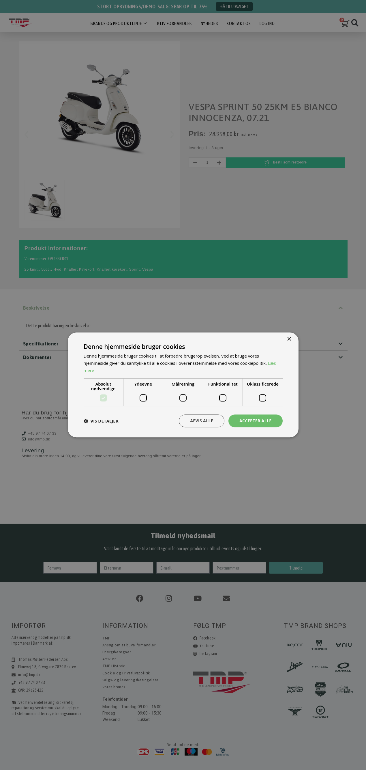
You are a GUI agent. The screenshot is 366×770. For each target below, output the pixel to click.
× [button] (289, 339)
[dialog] (183, 385)
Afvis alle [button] (201, 420)
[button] (101, 420)
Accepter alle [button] (255, 420)
